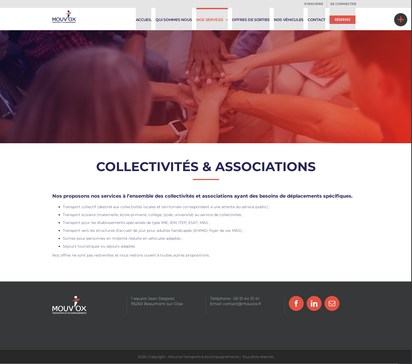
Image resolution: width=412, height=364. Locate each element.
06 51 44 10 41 (246, 298)
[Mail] (332, 303)
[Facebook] (296, 303)
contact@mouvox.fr (242, 303)
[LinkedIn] (314, 303)
